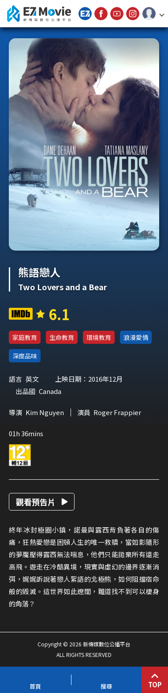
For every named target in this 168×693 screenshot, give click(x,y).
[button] (153, 13)
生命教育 (61, 337)
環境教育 (98, 337)
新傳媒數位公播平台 (39, 13)
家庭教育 (24, 337)
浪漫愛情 (135, 337)
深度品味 (24, 355)
